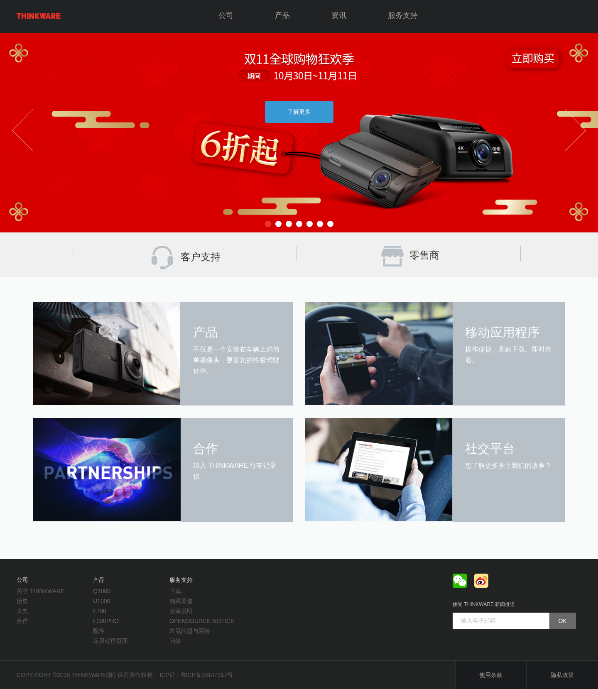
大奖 (22, 611)
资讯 (338, 15)
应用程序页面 (110, 641)
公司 (225, 15)
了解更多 (299, 111)
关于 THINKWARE (40, 591)
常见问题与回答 (189, 631)
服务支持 (403, 15)
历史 (22, 601)
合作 (22, 621)
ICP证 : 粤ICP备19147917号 (196, 675)
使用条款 (490, 675)
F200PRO (106, 621)
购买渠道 (181, 601)
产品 (282, 15)
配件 (99, 631)
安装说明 (181, 611)
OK (562, 621)
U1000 (101, 601)
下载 (175, 591)
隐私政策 (562, 675)
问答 (175, 641)
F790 (99, 611)
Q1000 (101, 591)
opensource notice (201, 621)
